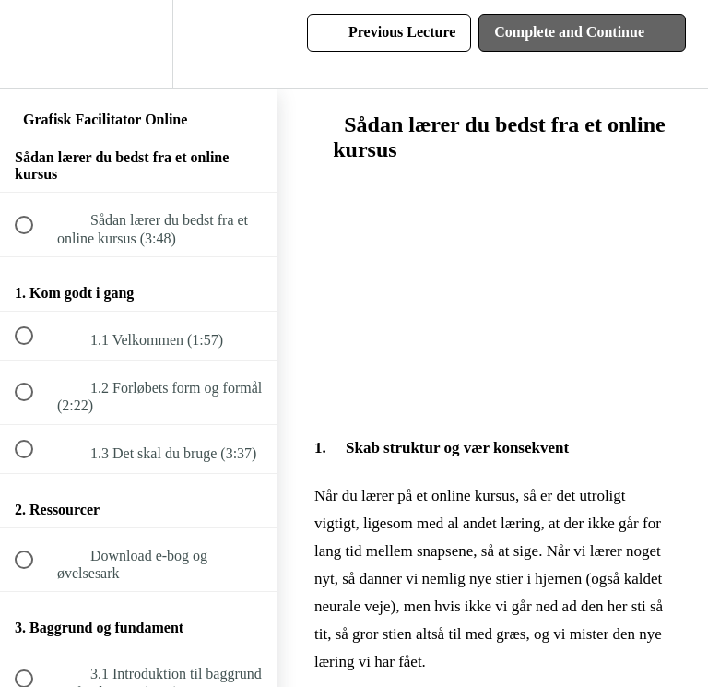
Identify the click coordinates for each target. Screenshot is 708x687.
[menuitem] (138, 44)
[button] (34, 44)
